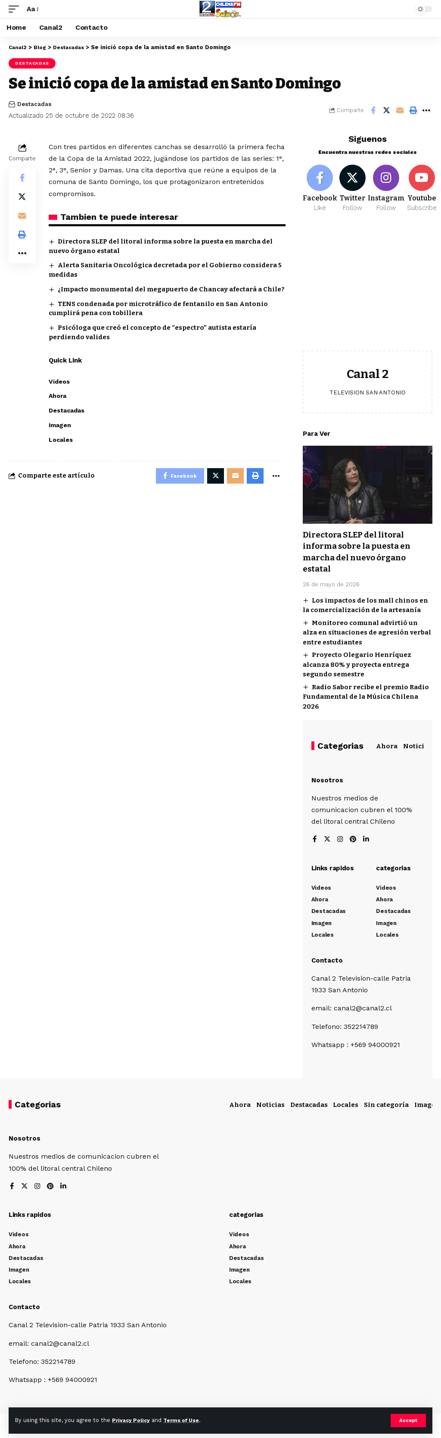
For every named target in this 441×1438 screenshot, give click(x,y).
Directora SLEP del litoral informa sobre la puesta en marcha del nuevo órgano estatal (361, 553)
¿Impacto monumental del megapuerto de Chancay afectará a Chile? (171, 289)
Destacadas (32, 63)
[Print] (413, 110)
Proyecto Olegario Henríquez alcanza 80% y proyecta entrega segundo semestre (357, 665)
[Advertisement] (367, 290)
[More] (426, 110)
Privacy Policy (132, 1420)
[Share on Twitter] (386, 110)
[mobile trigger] (16, 9)
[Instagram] (388, 190)
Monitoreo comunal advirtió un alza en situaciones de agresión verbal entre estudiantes (367, 633)
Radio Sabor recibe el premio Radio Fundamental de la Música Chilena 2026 (366, 698)
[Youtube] (424, 190)
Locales (345, 1106)
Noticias (417, 747)
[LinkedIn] (367, 841)
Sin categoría (386, 1106)
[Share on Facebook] (373, 110)
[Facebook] (320, 190)
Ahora (387, 747)
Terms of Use (185, 1420)
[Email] (400, 110)
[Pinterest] (354, 841)
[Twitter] (353, 190)
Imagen (427, 1106)
